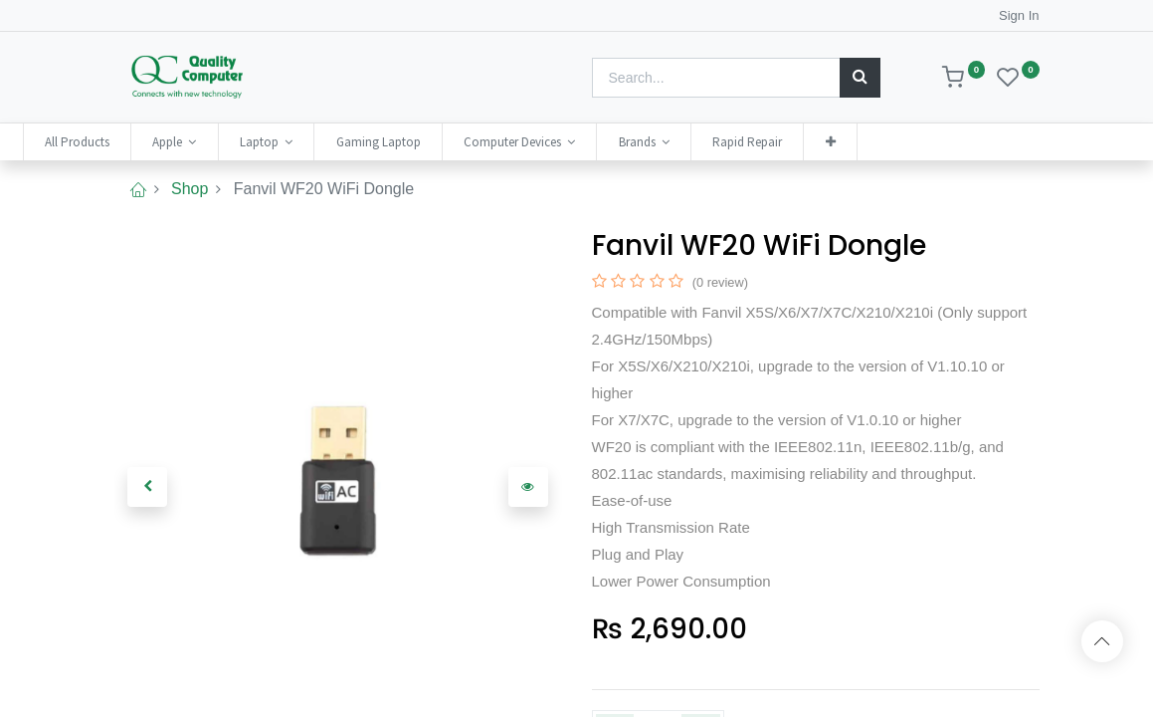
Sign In (1019, 15)
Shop (189, 188)
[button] (921, 141)
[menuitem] (168, 141)
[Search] (860, 78)
